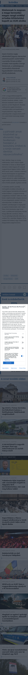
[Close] (25, 306)
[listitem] (14, 334)
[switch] (22, 337)
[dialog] (14, 337)
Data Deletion (5, 368)
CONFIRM (8, 362)
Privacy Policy (22, 368)
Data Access (14, 368)
